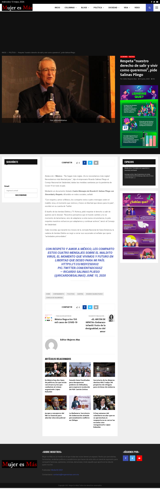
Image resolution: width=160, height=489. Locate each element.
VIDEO (137, 8)
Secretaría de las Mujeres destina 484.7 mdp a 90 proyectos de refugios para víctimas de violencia (104, 384)
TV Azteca (70, 294)
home (48, 294)
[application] (139, 176)
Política (98, 8)
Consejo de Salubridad (54, 297)
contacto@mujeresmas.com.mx (66, 475)
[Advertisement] (80, 32)
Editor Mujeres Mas (130, 79)
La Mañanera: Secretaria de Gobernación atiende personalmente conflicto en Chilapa (79, 417)
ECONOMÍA (124, 56)
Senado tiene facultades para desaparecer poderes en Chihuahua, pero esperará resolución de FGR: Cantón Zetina (79, 385)
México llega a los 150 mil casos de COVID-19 (66, 321)
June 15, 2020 (96, 275)
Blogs (84, 8)
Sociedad (112, 8)
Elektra (80, 294)
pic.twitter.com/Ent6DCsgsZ (80, 268)
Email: (7, 186)
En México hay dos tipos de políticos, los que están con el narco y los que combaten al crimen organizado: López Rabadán (56, 386)
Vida (126, 8)
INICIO (57, 8)
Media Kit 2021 (57, 470)
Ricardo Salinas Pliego (94, 294)
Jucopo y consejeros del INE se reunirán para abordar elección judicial (55, 415)
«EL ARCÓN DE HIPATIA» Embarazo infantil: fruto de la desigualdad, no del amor (95, 325)
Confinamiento (58, 294)
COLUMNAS (70, 8)
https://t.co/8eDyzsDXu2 (80, 264)
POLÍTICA (131, 56)
